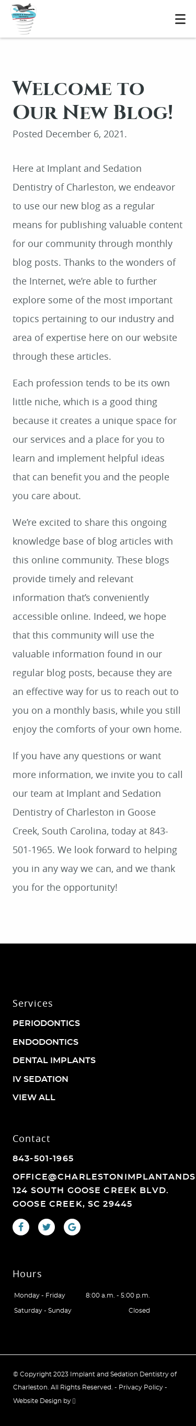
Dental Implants (54, 1060)
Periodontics (46, 1023)
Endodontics (45, 1042)
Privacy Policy (141, 1387)
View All (34, 1097)
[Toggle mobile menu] (180, 19)
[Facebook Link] (21, 1227)
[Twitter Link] (46, 1227)
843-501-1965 (43, 1158)
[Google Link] (72, 1227)
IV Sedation (40, 1079)
